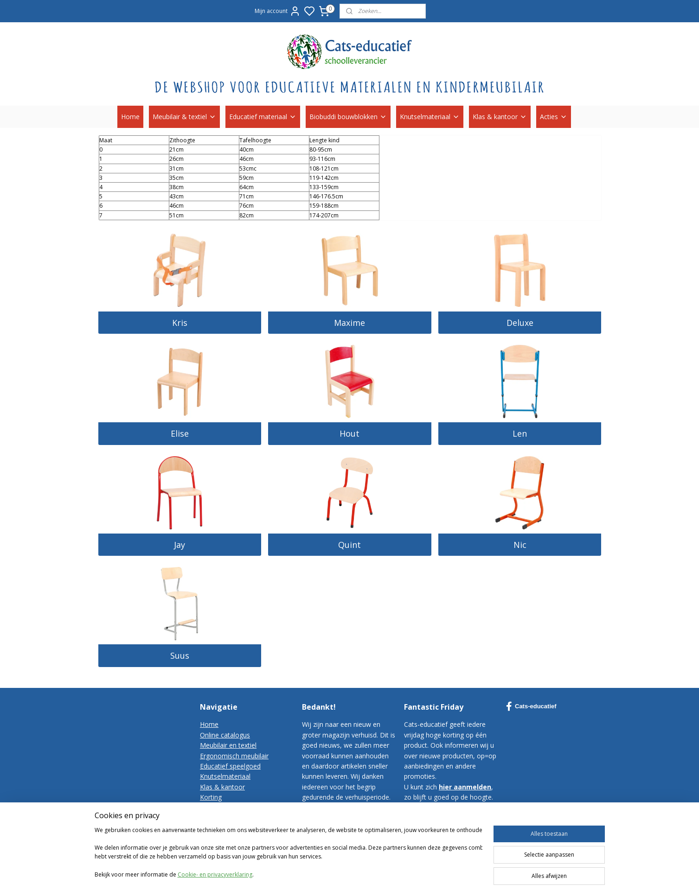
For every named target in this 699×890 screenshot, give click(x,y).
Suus (179, 655)
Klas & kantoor (500, 116)
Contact (212, 807)
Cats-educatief (531, 706)
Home (130, 116)
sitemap (441, 873)
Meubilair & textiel (184, 116)
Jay (179, 544)
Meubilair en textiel (228, 745)
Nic (519, 544)
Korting (211, 797)
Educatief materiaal (262, 116)
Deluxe (519, 322)
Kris (179, 322)
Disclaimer (215, 838)
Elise (179, 433)
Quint (349, 544)
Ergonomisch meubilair (234, 755)
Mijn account (278, 11)
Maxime (349, 322)
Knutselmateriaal (430, 116)
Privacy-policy (220, 828)
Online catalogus (225, 735)
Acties (553, 116)
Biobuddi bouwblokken (348, 116)
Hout (349, 433)
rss (460, 873)
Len (520, 433)
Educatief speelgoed (230, 766)
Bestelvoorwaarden (229, 818)
